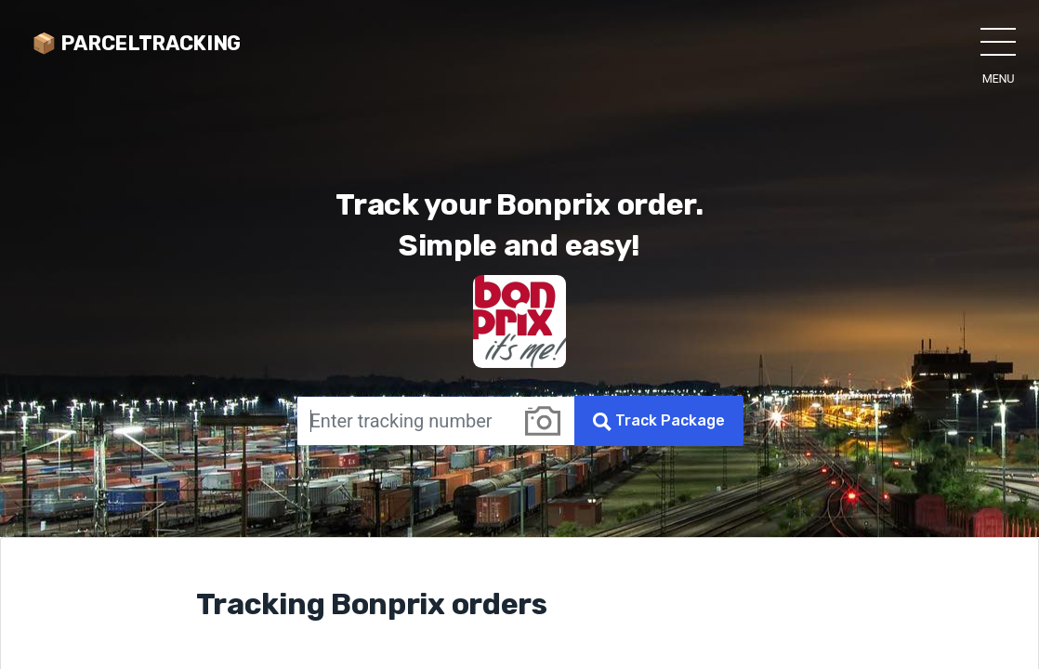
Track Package (659, 421)
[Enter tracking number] (403, 421)
